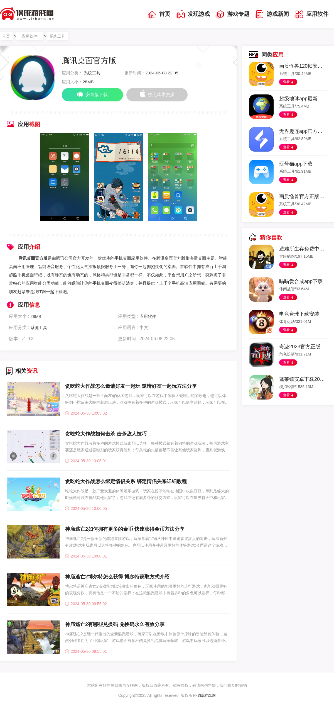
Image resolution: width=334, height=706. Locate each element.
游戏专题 (232, 14)
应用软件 (311, 14)
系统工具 (57, 36)
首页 (159, 14)
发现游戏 (193, 14)
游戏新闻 (272, 14)
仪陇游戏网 (206, 695)
